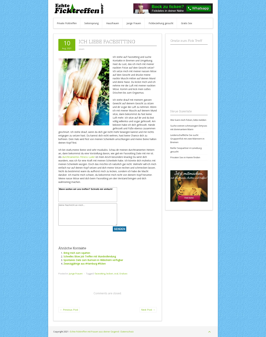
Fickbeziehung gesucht (161, 23)
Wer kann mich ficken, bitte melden (188, 119)
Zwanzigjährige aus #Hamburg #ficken (84, 263)
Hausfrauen (112, 23)
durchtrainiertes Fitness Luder (78, 157)
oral (116, 273)
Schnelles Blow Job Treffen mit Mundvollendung (89, 256)
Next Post (148, 309)
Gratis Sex (186, 23)
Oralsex (123, 273)
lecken (109, 273)
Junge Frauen (134, 23)
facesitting (100, 273)
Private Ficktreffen (67, 23)
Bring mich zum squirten (76, 252)
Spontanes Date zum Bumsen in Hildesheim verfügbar (93, 260)
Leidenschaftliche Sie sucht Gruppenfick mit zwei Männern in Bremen (187, 139)
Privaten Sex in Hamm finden (185, 157)
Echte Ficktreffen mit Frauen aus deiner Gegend (94, 331)
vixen (81, 49)
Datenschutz (127, 331)
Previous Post (69, 309)
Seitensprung (91, 23)
